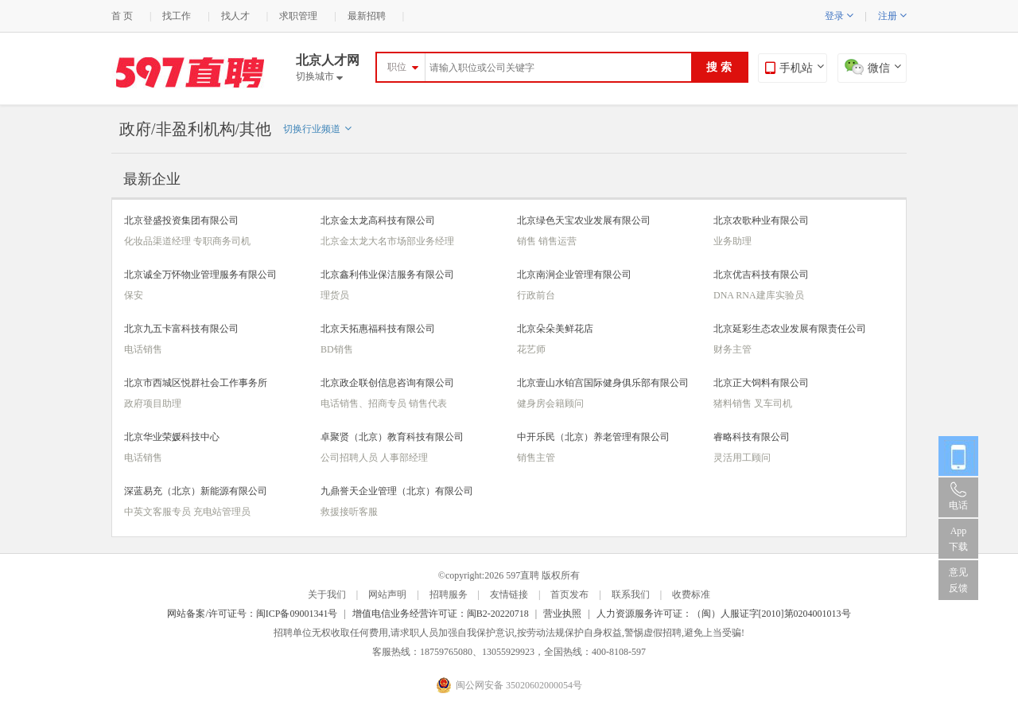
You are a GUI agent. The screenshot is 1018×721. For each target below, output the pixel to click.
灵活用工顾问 (742, 457)
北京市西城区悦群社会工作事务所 (195, 382)
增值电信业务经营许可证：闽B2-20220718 (440, 613)
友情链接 (509, 594)
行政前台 (536, 295)
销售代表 (428, 403)
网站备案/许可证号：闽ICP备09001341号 (252, 613)
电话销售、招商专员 (365, 403)
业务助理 (732, 241)
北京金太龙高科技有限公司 (378, 220)
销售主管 (536, 457)
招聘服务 (448, 594)
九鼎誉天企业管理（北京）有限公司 (397, 491)
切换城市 (319, 76)
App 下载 (958, 538)
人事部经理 (404, 457)
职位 (396, 66)
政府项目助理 (152, 403)
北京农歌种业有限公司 (761, 220)
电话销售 (143, 349)
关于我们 (327, 594)
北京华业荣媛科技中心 (172, 436)
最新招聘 (367, 15)
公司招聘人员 (350, 457)
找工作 (176, 15)
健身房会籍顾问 (550, 403)
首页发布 (569, 594)
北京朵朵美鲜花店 (555, 328)
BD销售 (337, 349)
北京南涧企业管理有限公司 (574, 274)
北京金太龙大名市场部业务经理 (387, 241)
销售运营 (557, 241)
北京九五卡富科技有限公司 (181, 328)
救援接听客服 (349, 511)
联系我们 (631, 594)
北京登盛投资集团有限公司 (181, 220)
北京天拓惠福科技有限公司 (378, 328)
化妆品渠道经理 (158, 241)
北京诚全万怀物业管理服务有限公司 (200, 274)
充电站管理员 (222, 511)
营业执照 (562, 613)
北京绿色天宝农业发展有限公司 (584, 220)
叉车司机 (773, 403)
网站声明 (387, 594)
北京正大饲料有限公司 (761, 382)
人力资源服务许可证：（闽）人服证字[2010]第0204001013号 (723, 613)
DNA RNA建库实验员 (758, 295)
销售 (527, 241)
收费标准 (691, 594)
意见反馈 (958, 580)
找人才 (235, 15)
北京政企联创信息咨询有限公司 (387, 382)
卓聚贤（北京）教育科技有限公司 (392, 436)
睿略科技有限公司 (751, 436)
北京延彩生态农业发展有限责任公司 (789, 328)
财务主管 (732, 349)
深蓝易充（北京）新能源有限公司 (195, 491)
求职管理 (298, 15)
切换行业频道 (317, 128)
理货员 (335, 295)
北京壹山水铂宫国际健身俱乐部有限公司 (603, 382)
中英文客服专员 (158, 511)
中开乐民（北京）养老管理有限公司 (593, 436)
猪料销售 (733, 403)
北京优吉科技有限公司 (761, 274)
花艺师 (531, 349)
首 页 (122, 15)
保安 (133, 295)
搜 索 (719, 67)
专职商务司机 (222, 241)
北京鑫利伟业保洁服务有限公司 (387, 274)
